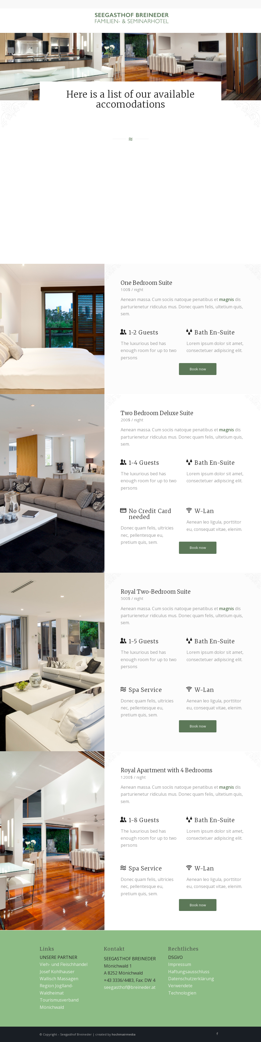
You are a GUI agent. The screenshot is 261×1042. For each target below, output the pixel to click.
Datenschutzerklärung (191, 979)
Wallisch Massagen (59, 979)
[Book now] (197, 369)
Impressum (179, 964)
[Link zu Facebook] (217, 1034)
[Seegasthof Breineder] (130, 20)
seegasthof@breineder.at (129, 987)
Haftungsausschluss (188, 972)
